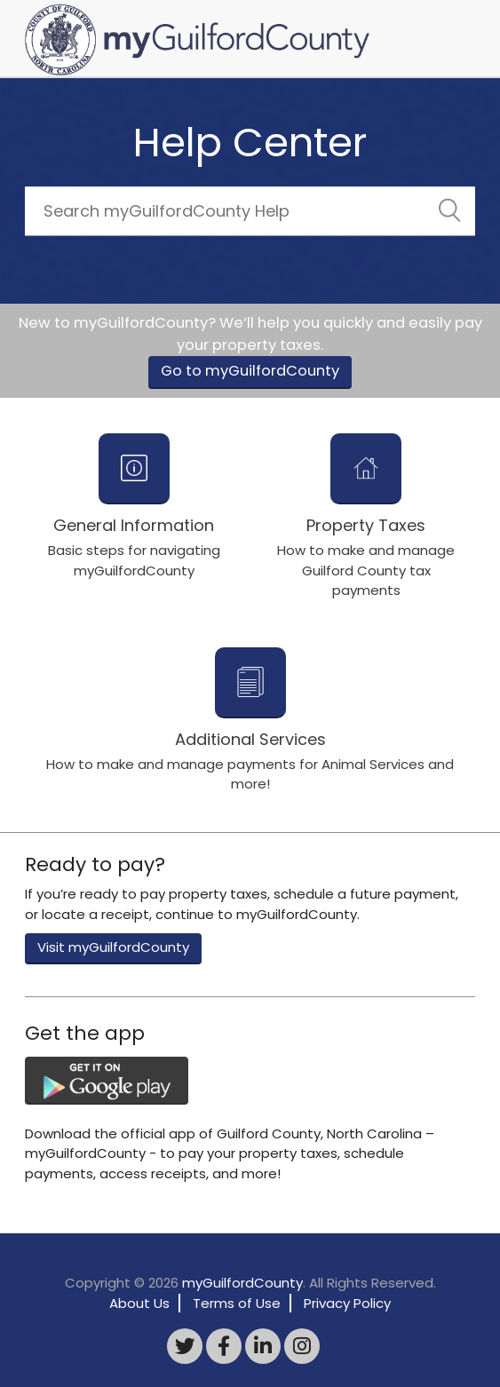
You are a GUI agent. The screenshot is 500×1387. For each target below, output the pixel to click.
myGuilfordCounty (242, 1282)
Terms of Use (237, 1303)
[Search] (250, 210)
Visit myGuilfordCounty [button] (113, 947)
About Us (139, 1303)
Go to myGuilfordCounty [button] (250, 371)
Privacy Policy (347, 1303)
